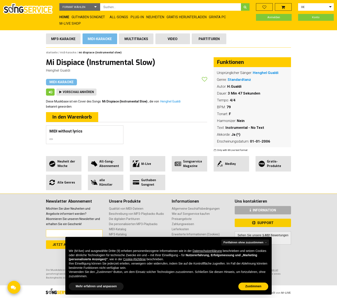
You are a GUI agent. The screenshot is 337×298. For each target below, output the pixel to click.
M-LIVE (286, 292)
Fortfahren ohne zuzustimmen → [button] (245, 242)
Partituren (209, 39)
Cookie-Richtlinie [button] (134, 259)
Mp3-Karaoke (63, 39)
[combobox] (170, 7)
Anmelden (273, 17)
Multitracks (136, 39)
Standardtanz (239, 79)
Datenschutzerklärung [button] (207, 251)
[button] (79, 7)
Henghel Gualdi (58, 70)
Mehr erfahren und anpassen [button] (96, 286)
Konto (316, 17)
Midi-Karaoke (100, 39)
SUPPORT (263, 223)
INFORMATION (263, 210)
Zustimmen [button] (253, 286)
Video (173, 39)
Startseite (52, 52)
